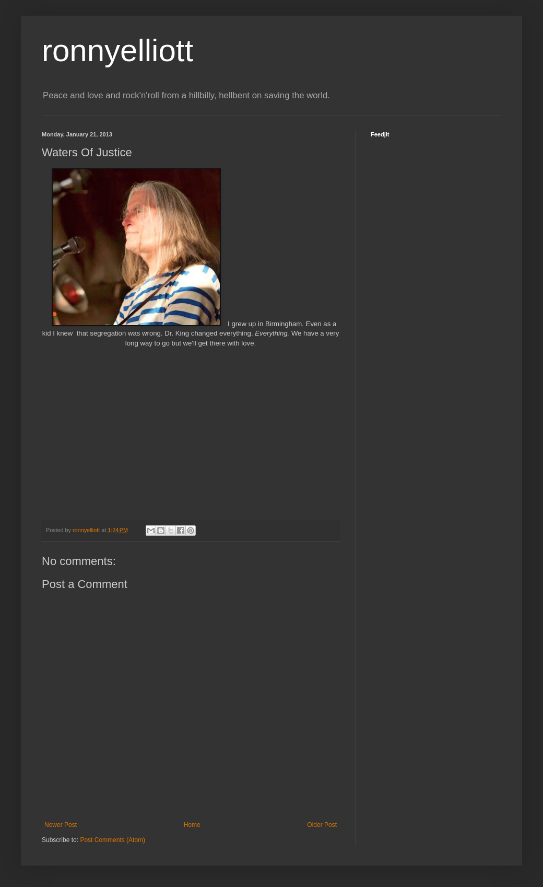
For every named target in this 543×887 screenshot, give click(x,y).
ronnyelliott (117, 50)
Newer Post (60, 824)
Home (192, 824)
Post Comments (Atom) (112, 840)
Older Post (322, 824)
